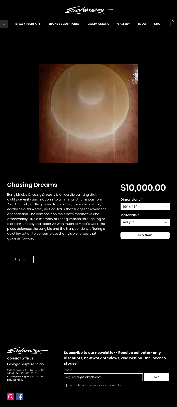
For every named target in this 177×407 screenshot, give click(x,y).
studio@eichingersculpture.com (26, 376)
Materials (129, 215)
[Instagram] (10, 396)
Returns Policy (15, 379)
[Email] (102, 377)
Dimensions (131, 200)
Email (68, 370)
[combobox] (145, 206)
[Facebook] (19, 396)
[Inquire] (21, 259)
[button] (28, 23)
